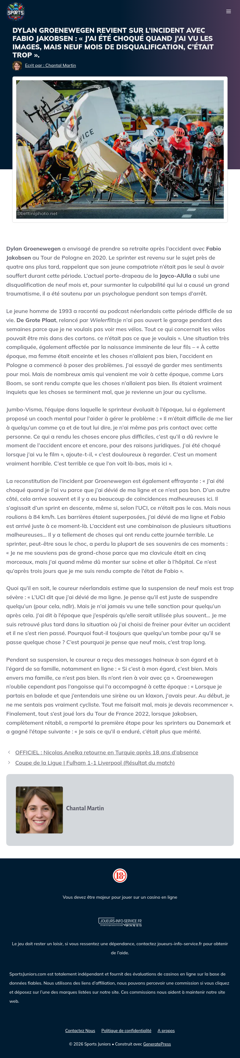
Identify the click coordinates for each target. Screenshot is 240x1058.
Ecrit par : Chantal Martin (50, 65)
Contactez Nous (80, 1030)
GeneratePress (157, 1043)
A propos (166, 1030)
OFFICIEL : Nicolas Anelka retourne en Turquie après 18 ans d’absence (106, 752)
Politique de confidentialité (126, 1030)
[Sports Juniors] (15, 11)
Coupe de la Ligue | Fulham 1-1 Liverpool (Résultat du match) (95, 762)
